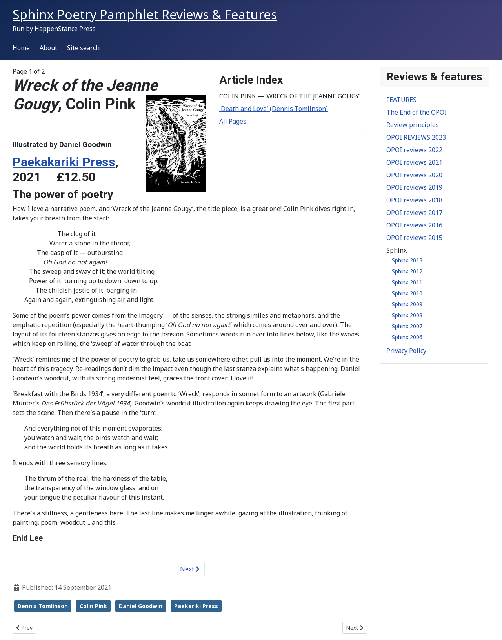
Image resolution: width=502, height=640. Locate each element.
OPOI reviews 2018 (414, 200)
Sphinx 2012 (407, 271)
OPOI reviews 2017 (414, 212)
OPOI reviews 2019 (414, 187)
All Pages (232, 121)
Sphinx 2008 (407, 315)
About (48, 48)
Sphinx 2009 (407, 304)
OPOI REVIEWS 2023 (416, 137)
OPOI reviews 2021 (414, 162)
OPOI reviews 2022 (414, 149)
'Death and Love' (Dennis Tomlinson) (273, 108)
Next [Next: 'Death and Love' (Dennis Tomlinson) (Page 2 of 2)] (190, 569)
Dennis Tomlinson (43, 606)
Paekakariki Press (64, 162)
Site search (83, 48)
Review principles (412, 124)
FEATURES (401, 99)
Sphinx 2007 (407, 326)
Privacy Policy (406, 350)
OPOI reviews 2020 (414, 175)
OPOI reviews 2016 (414, 225)
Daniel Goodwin (140, 606)
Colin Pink (93, 606)
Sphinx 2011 (407, 282)
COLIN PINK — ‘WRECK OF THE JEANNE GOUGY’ (289, 96)
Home (21, 48)
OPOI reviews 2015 (414, 237)
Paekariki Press (196, 606)
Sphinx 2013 (407, 260)
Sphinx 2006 (407, 337)
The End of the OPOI (416, 112)
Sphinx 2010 (407, 293)
